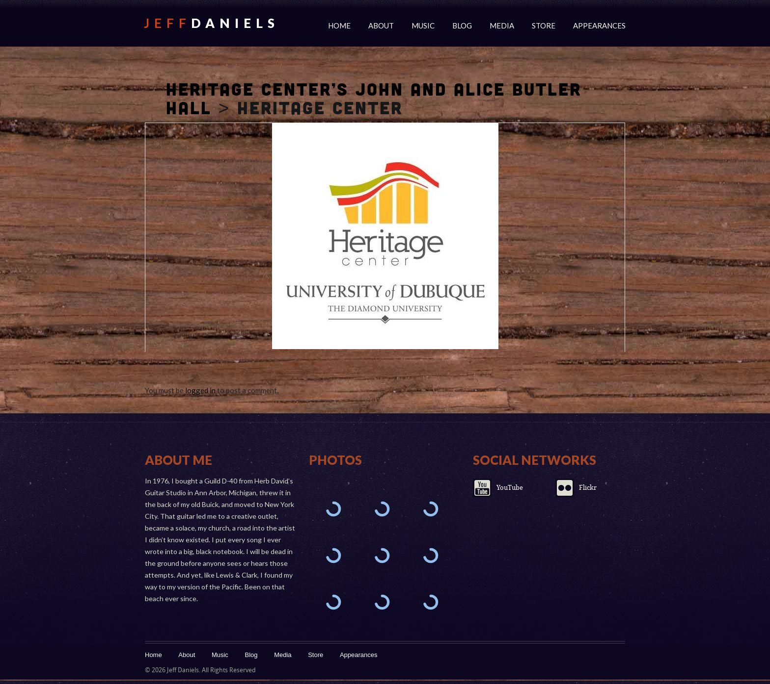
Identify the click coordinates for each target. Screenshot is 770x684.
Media (502, 25)
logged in (200, 390)
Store (543, 25)
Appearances (599, 25)
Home (339, 25)
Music (423, 25)
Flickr (588, 487)
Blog (462, 25)
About (381, 25)
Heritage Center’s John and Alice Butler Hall (373, 98)
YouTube (509, 487)
